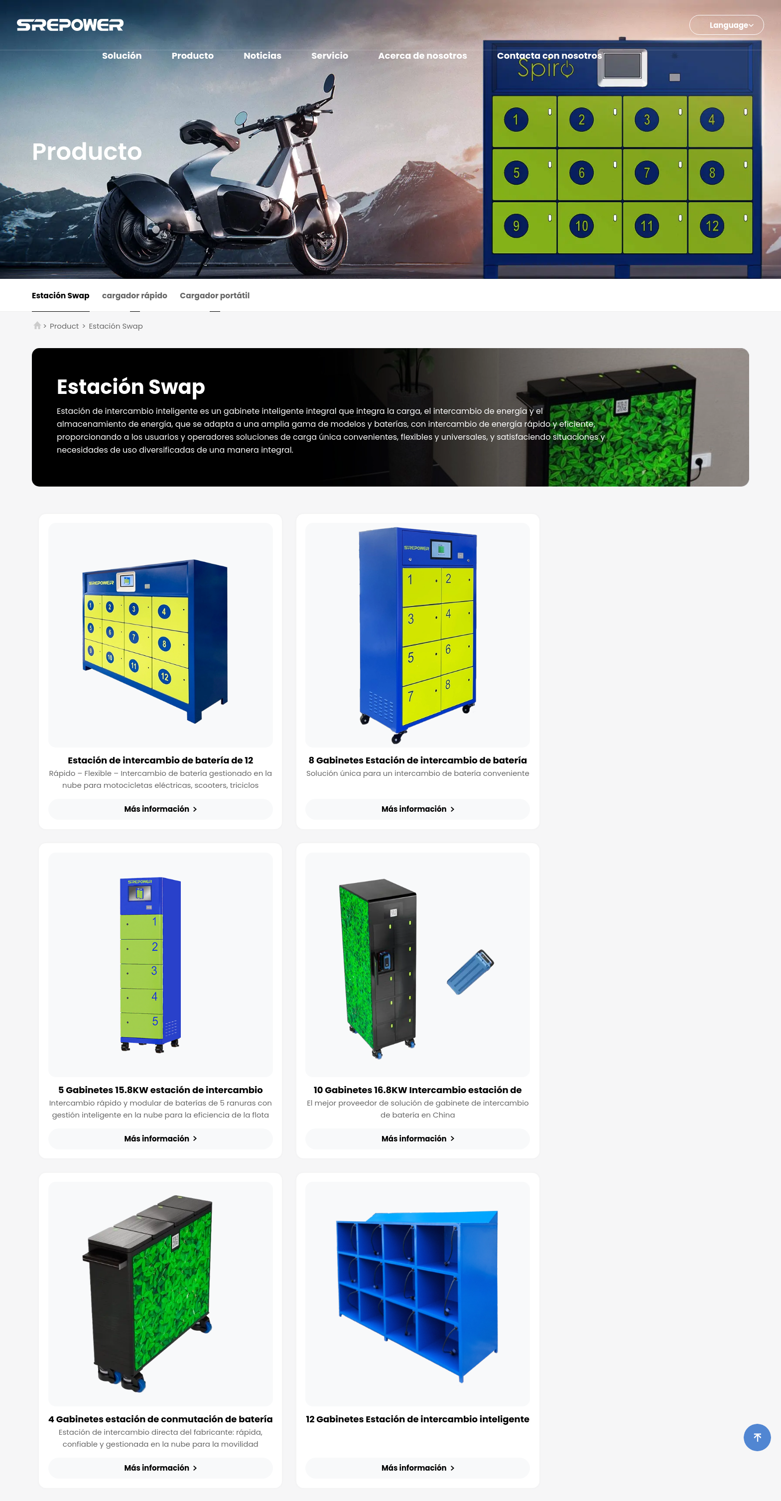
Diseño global (663, 1289)
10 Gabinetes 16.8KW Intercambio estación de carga (151, 1055)
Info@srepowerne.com (291, 1437)
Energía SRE (403, 1486)
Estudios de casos (475, 1279)
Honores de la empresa (680, 1274)
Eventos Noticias (472, 1264)
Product (64, 328)
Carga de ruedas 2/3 (241, 1235)
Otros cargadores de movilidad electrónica (259, 1254)
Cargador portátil (224, 296)
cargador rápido (139, 296)
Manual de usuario (574, 1249)
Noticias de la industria (483, 1249)
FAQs (551, 1264)
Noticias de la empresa (484, 1235)
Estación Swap (61, 296)
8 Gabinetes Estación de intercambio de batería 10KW (390, 744)
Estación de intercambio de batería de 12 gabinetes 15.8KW (151, 744)
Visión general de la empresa (674, 1254)
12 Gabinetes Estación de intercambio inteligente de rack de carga (630, 1055)
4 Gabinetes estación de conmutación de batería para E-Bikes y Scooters (390, 1055)
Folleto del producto (577, 1235)
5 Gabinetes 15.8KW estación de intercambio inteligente (629, 744)
